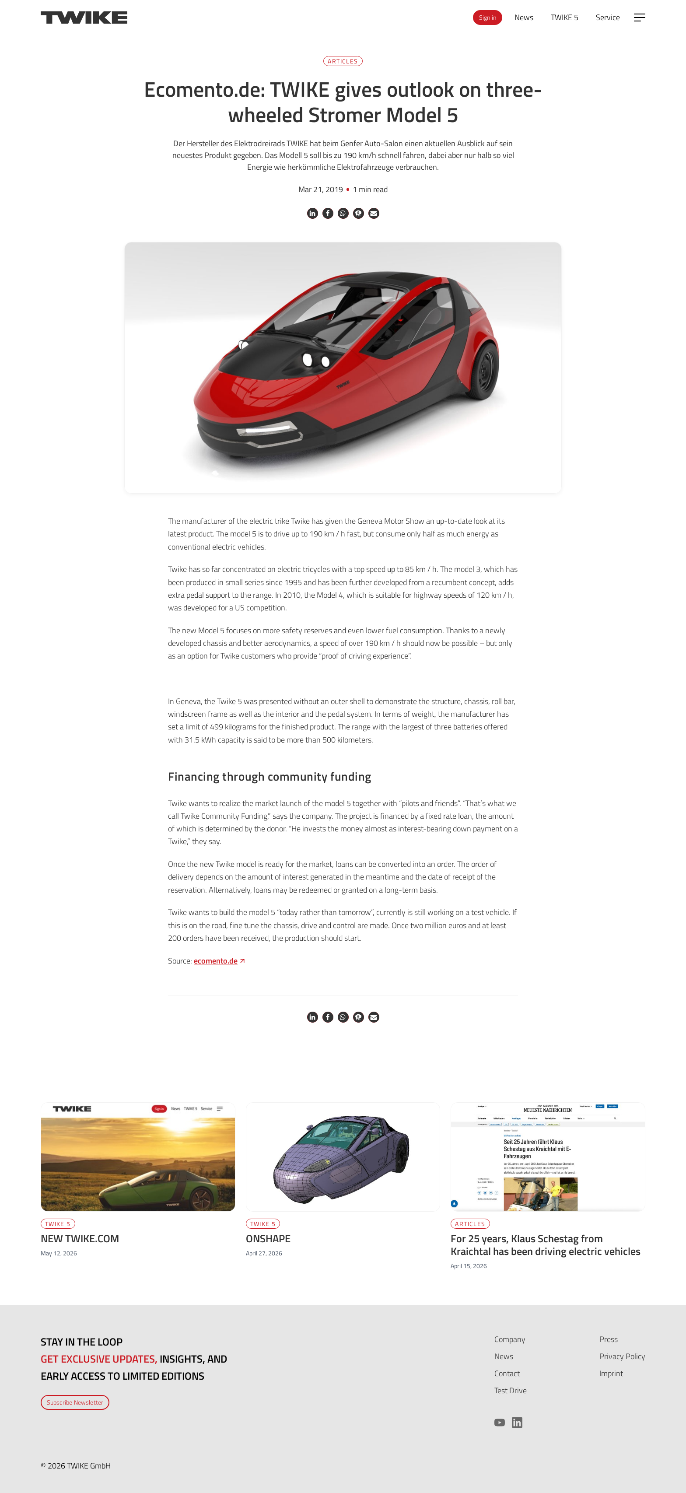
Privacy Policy (622, 1356)
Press (608, 1339)
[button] (312, 213)
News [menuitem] (523, 17)
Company (509, 1339)
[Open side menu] (639, 17)
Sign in (487, 17)
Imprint (611, 1373)
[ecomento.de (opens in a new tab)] (220, 961)
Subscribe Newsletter (75, 1402)
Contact (507, 1373)
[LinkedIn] (517, 1422)
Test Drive (510, 1390)
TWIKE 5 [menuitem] (564, 17)
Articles (343, 61)
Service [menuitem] (608, 17)
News (503, 1356)
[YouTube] (499, 1422)
